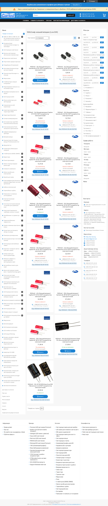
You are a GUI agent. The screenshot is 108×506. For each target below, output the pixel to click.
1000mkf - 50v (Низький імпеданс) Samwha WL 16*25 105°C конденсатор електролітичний (67, 205)
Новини (4, 403)
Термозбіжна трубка (10, 190)
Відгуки (4, 409)
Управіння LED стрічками (63, 445)
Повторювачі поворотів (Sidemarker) (10, 361)
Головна (26, 20)
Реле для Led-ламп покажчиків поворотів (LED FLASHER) (11, 277)
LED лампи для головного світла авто (67, 429)
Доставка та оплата (78, 20)
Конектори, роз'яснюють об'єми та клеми (11, 231)
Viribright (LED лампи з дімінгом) (39, 433)
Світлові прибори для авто (90, 429)
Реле (57, 479)
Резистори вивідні (9, 160)
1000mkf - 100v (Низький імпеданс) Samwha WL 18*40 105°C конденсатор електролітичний (67, 295)
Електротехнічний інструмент (9, 199)
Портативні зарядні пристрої (12, 61)
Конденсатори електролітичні (65, 462)
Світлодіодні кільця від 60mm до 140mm (12, 316)
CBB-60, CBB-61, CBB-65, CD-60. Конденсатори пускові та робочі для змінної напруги (12, 38)
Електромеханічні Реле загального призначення (11, 127)
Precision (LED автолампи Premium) (40, 427)
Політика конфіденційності (74, 504)
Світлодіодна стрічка (62, 441)
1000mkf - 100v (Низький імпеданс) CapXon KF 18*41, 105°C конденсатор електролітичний (40, 340)
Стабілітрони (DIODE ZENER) (12, 153)
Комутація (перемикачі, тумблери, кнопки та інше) (11, 211)
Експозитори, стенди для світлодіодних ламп (11, 371)
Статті (4, 406)
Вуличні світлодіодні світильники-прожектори (11, 54)
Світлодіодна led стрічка (11, 292)
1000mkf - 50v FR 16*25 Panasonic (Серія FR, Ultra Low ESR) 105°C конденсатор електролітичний (68, 340)
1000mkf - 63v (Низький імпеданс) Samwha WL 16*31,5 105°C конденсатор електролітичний (68, 249)
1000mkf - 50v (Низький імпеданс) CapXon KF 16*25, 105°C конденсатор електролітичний (40, 249)
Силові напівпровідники (10, 118)
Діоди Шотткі (7, 145)
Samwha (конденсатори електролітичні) (37, 451)
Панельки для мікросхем (11, 235)
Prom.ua (63, 501)
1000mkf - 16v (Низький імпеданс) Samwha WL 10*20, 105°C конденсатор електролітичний (67, 68)
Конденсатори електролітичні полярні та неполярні (11, 45)
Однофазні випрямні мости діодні (11, 92)
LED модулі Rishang (9, 334)
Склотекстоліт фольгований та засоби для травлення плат (12, 205)
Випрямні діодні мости (62, 467)
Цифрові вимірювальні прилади (10, 132)
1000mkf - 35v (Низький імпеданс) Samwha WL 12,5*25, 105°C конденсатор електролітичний (68, 159)
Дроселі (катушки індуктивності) (9, 343)
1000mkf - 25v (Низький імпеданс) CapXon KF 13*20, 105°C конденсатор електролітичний (40, 159)
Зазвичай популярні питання (10, 412)
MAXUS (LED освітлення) (37, 441)
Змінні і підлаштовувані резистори (10, 164)
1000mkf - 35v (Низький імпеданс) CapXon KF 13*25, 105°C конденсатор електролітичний (40, 205)
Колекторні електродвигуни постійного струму (12, 381)
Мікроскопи (7, 320)
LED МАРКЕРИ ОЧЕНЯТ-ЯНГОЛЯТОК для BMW (10, 356)
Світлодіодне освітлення (11, 50)
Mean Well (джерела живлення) (39, 448)
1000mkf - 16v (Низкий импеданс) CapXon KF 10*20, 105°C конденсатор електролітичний (40, 114)
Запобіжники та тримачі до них (11, 216)
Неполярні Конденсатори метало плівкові (11, 69)
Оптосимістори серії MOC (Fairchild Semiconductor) (11, 122)
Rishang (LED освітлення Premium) (40, 443)
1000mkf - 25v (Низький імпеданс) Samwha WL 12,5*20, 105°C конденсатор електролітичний (68, 114)
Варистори (7, 157)
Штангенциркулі (8, 323)
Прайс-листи (6, 396)
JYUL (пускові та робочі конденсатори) (37, 455)
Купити (41, 80)
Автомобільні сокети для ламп (11, 266)
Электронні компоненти (89, 427)
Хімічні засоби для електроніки (9, 172)
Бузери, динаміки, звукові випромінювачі (11, 338)
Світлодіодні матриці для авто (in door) (11, 366)
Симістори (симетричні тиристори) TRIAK (10, 110)
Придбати (76, 5)
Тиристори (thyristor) (10, 115)
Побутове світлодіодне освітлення (92, 432)
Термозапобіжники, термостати (9, 221)
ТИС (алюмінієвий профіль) (38, 445)
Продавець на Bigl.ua (54, 502)
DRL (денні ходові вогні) (63, 432)
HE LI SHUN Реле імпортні (37, 462)
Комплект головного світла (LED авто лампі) (11, 249)
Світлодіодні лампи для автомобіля (66, 427)
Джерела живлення (62, 448)
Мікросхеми (7, 78)
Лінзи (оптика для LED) (63, 455)
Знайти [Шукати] (70, 15)
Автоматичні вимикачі (10, 385)
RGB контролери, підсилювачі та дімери (12, 304)
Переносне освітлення (10, 58)
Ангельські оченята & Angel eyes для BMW (11, 376)
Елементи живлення (10, 168)
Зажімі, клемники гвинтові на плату (12, 226)
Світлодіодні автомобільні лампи (11, 244)
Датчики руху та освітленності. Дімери (10, 287)
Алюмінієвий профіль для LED (64, 443)
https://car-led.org (91, 236)
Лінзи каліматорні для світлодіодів (10, 101)
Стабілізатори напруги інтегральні (10, 82)
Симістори (59, 469)
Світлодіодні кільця (62, 438)
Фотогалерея (6, 399)
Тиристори (59, 472)
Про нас (49, 20)
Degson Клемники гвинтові (38, 464)
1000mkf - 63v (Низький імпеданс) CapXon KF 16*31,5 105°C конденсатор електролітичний (40, 295)
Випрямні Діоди (8, 137)
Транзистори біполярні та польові (11, 74)
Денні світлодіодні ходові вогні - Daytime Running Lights (12, 271)
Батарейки (59, 491)
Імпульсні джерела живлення (12, 300)
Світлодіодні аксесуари (10, 327)
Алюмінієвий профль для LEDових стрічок (11, 296)
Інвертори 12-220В (9, 352)
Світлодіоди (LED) (9, 96)
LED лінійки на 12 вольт (10, 330)
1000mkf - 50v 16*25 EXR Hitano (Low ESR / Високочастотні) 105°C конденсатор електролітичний (40, 386)
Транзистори (60, 474)
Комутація (85, 434)
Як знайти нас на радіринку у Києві (14, 432)
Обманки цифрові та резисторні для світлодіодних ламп (9, 260)
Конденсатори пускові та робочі (66, 465)
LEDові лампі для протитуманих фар (9, 254)
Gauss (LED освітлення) (37, 436)
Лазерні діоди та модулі (11, 312)
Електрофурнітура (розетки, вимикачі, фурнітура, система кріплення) (12, 182)
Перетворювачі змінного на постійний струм (11, 87)
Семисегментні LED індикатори (9, 105)
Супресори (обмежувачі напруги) (11, 149)
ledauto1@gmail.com (91, 239)
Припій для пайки (9, 177)
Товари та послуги (37, 20)
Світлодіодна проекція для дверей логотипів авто (11, 282)
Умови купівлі (8, 427)
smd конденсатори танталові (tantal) (12, 239)
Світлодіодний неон (9, 308)
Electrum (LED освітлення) (38, 438)
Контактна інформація (61, 20)
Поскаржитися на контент (59, 504)
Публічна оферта (9, 434)
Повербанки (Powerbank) (11, 65)
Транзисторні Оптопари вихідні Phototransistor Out (11, 141)
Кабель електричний (10, 187)
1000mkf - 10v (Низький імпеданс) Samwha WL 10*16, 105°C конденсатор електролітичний (40, 68)
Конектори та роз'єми (62, 460)
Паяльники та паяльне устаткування (10, 194)
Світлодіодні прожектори (63, 450)
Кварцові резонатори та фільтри (11, 348)
